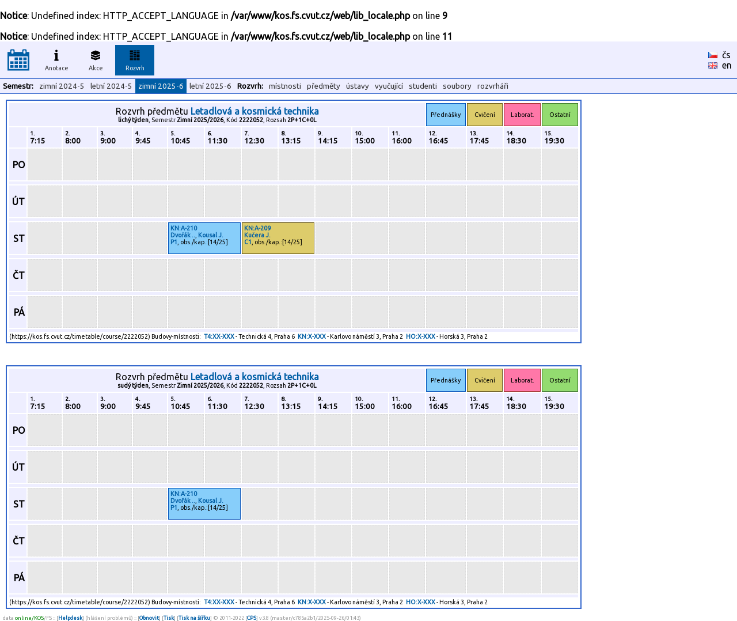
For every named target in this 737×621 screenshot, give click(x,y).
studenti (423, 86)
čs (726, 55)
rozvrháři (492, 86)
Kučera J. (257, 235)
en (727, 65)
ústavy (357, 86)
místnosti (285, 86)
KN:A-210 (183, 228)
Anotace (57, 58)
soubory (457, 86)
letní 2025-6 (210, 86)
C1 (248, 241)
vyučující (389, 86)
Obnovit (149, 618)
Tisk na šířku (194, 618)
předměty (323, 86)
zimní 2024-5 (62, 86)
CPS (251, 618)
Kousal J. (210, 235)
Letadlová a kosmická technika (255, 111)
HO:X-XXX (420, 336)
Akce (95, 58)
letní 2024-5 (111, 86)
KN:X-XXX (312, 336)
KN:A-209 (257, 228)
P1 (173, 241)
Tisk (169, 618)
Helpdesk (70, 618)
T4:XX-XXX (219, 336)
